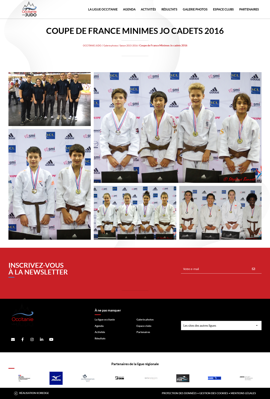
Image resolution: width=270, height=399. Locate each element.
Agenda (129, 9)
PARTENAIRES (249, 9)
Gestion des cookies (213, 393)
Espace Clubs (223, 9)
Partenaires (143, 332)
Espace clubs (143, 325)
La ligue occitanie (105, 319)
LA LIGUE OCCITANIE (103, 9)
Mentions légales (243, 393)
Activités (148, 9)
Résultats (169, 9)
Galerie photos (195, 9)
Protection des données (179, 393)
